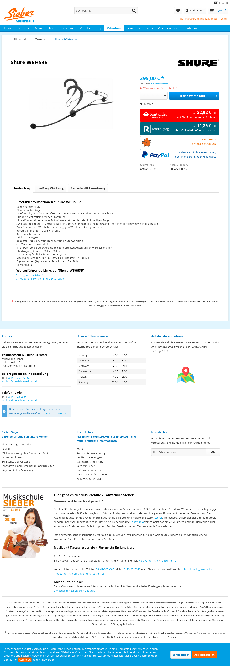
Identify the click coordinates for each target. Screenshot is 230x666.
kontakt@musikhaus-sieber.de (20, 381)
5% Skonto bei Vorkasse (16, 461)
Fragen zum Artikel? (29, 275)
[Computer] (133, 28)
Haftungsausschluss (89, 470)
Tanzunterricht (169, 560)
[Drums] (38, 28)
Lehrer (158, 517)
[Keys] (51, 28)
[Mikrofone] (114, 28)
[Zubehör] (191, 28)
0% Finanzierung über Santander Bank (25, 453)
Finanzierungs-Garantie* (17, 444)
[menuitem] (220, 3)
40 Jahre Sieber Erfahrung (17, 470)
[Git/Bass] (23, 28)
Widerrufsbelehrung (89, 478)
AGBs (80, 448)
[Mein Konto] (195, 10)
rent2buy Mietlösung (51, 188)
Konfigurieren (180, 654)
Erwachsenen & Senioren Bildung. (74, 590)
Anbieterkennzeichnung (91, 453)
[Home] (8, 28)
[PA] (80, 28)
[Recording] (66, 28)
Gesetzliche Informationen (92, 474)
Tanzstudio (137, 522)
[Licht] (90, 28)
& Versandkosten (159, 83)
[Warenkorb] (218, 10)
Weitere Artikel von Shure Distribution (40, 278)
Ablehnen (25, 659)
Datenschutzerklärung (90, 461)
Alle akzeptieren (204, 654)
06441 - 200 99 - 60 (19, 377)
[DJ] (100, 28)
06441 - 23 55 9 (17, 396)
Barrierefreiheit (86, 466)
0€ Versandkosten (12, 457)
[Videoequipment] (169, 28)
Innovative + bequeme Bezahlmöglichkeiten (28, 466)
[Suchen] (134, 10)
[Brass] (149, 28)
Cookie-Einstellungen (89, 457)
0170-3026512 (132, 569)
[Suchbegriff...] (106, 10)
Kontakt (223, 3)
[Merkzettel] (178, 10)
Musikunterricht (148, 560)
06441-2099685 (105, 569)
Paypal (6, 448)
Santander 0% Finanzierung (88, 188)
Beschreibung (22, 188)
